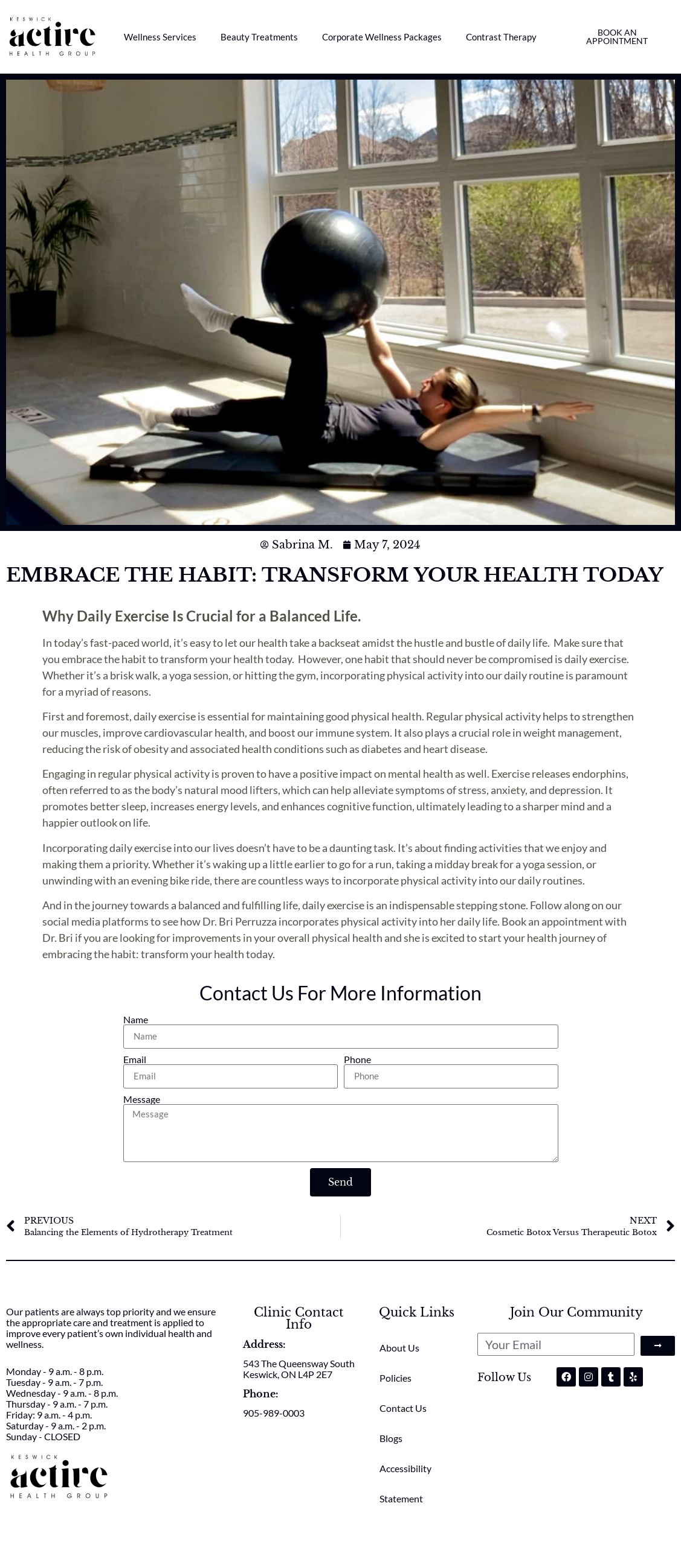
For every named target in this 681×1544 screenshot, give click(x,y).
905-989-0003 (274, 1413)
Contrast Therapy (501, 36)
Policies (395, 1378)
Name (135, 1020)
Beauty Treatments (259, 36)
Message (141, 1099)
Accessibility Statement (405, 1483)
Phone (357, 1059)
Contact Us (403, 1408)
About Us (399, 1347)
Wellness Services (160, 36)
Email (134, 1059)
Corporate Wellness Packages (382, 36)
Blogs (390, 1438)
